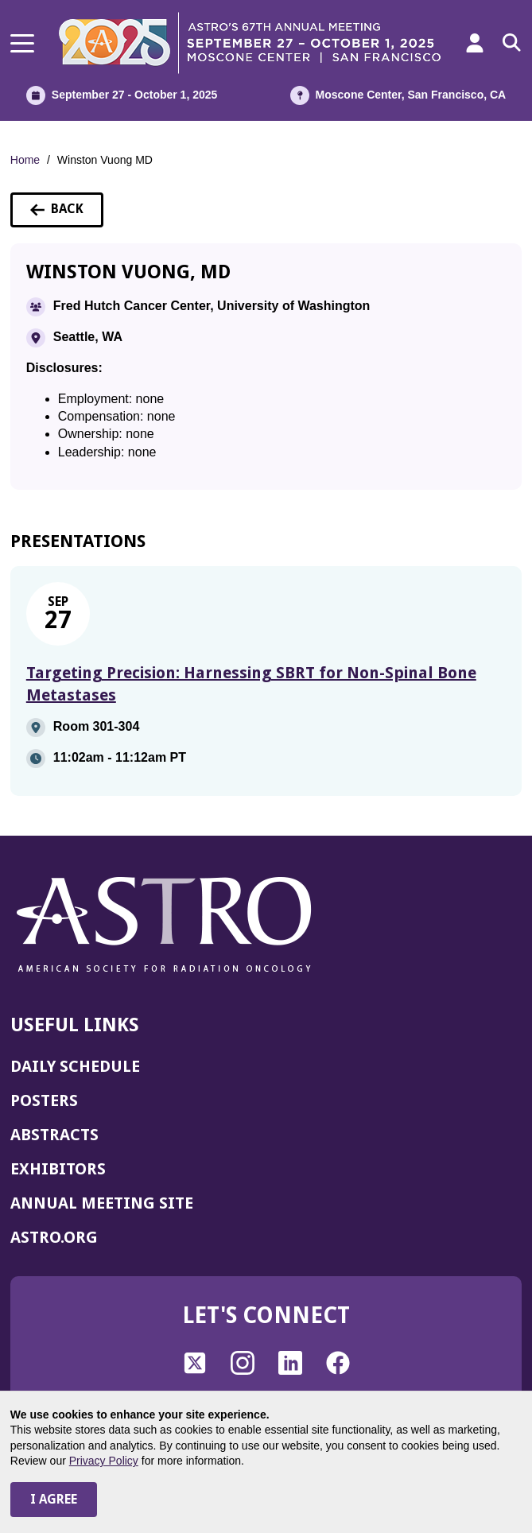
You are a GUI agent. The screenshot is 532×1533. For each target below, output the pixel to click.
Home (25, 159)
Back (66, 214)
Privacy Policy (103, 1460)
